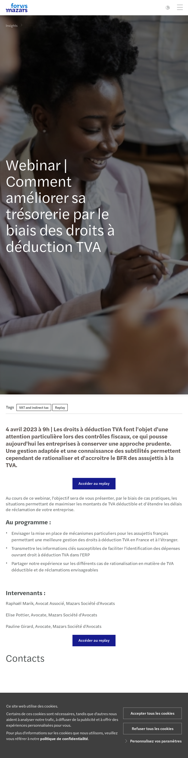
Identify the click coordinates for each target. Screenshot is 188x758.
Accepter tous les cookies (152, 713)
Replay (60, 407)
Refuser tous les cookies (152, 728)
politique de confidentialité (64, 738)
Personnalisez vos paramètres (152, 741)
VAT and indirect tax (34, 407)
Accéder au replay (93, 483)
